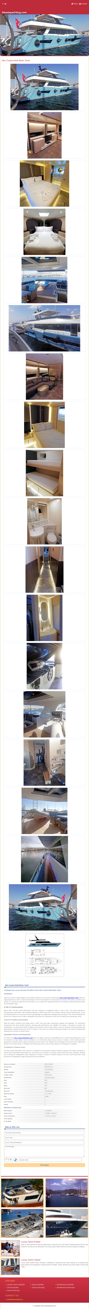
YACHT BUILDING (13, 1287)
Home (76, 4)
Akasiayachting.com (14, 12)
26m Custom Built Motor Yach (23, 1038)
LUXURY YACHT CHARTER (16, 1285)
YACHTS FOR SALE (38, 1287)
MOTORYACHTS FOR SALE (66, 1287)
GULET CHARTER (38, 1285)
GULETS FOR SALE (13, 1290)
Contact (84, 4)
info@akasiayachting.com (15, 1299)
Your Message (44, 1151)
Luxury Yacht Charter (31, 1242)
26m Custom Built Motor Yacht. (69, 998)
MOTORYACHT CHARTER (65, 1285)
